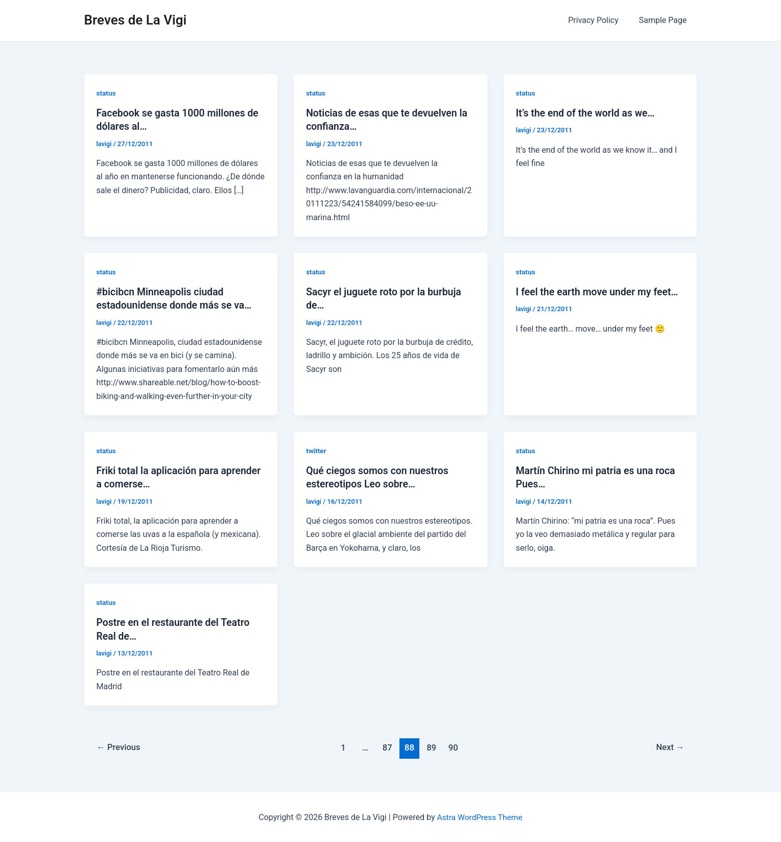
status (106, 93)
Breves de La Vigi (135, 20)
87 (387, 746)
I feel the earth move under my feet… (599, 292)
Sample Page (665, 20)
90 (454, 746)
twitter (316, 450)
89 (432, 746)
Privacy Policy (599, 20)
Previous (119, 746)
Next (669, 746)
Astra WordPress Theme (480, 816)
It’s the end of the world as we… (587, 113)
